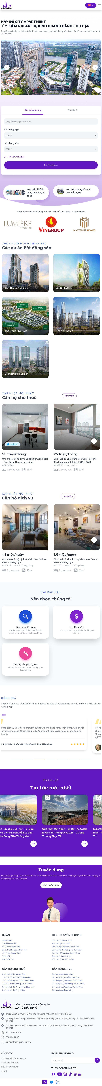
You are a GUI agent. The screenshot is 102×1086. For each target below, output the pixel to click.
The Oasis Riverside (16, 330)
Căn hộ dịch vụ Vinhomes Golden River (67, 987)
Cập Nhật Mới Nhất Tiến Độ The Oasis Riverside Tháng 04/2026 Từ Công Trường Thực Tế (76, 832)
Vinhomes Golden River (11, 953)
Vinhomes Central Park (11, 947)
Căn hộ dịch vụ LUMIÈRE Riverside (65, 977)
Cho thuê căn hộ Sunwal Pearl (14, 974)
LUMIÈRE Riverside (9, 944)
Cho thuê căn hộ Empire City (13, 990)
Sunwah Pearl (7, 940)
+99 (23, 192)
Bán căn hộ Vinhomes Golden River (66, 953)
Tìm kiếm (51, 165)
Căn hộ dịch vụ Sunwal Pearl (63, 974)
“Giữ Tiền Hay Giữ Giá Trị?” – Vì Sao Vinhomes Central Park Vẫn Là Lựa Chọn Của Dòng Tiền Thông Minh (24, 832)
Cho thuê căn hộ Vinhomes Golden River (18, 987)
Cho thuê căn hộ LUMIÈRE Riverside (16, 977)
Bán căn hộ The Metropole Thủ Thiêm (66, 950)
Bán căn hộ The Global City (63, 959)
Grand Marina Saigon (16, 373)
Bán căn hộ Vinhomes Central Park (65, 947)
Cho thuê (72, 110)
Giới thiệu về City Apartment (13, 1058)
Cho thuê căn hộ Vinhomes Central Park (18, 981)
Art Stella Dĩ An (64, 288)
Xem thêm (69, 396)
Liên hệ (4, 1071)
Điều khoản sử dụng (9, 1067)
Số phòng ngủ (11, 129)
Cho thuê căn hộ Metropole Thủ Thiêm (17, 984)
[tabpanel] (51, 733)
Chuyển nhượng (33, 110)
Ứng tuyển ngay (51, 885)
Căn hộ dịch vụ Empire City (62, 990)
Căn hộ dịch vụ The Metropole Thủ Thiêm (68, 984)
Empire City (6, 956)
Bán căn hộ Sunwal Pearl (62, 940)
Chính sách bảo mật (10, 1062)
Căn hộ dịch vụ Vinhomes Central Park (67, 981)
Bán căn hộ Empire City (61, 956)
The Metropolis (64, 330)
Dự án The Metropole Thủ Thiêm (14, 950)
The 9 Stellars (7, 959)
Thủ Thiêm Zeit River (16, 288)
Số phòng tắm (11, 143)
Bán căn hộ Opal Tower (61, 944)
